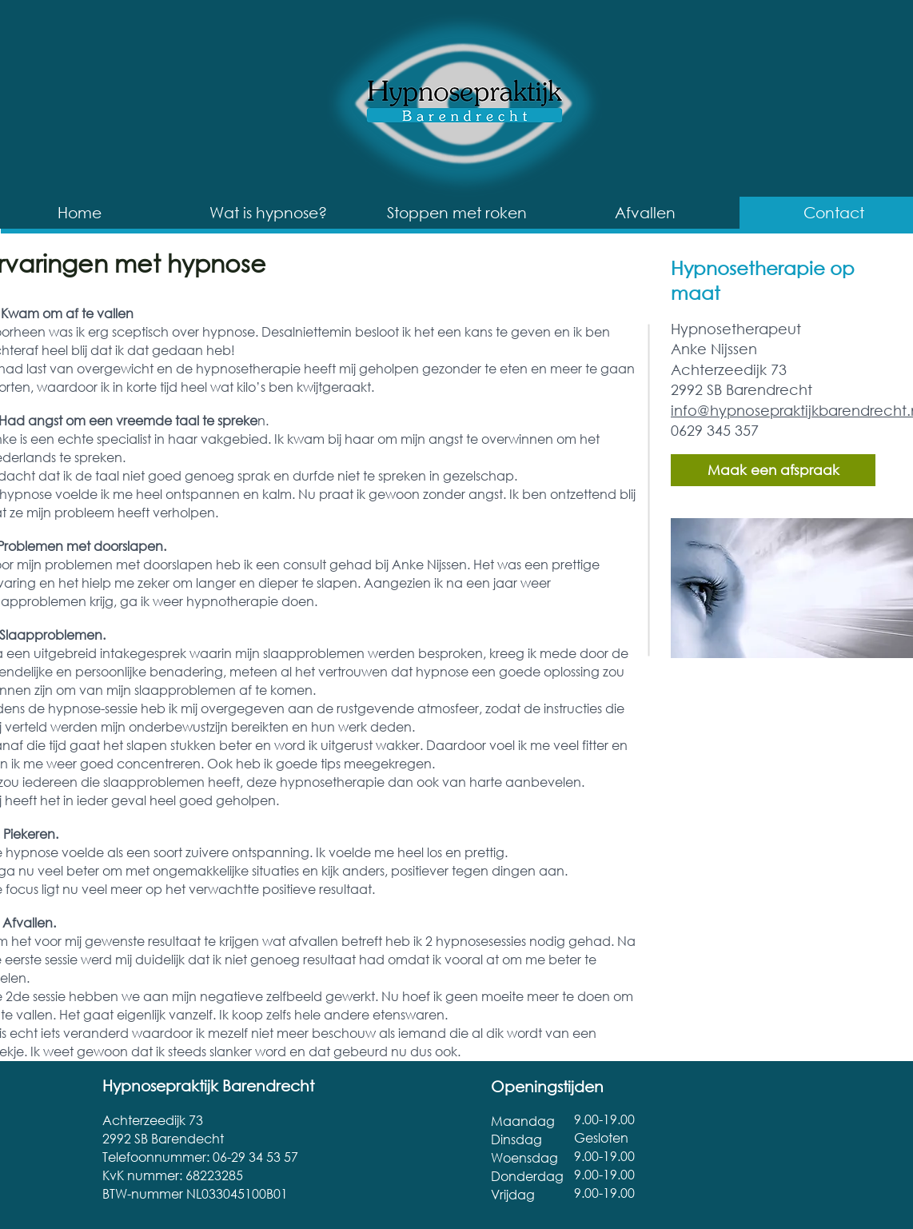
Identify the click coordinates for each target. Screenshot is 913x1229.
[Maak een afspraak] (773, 470)
